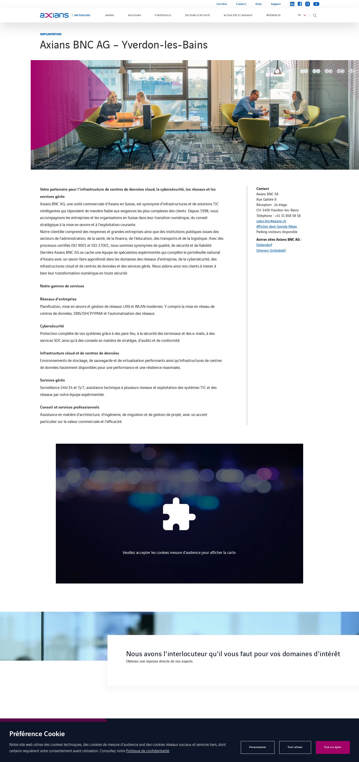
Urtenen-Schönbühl (271, 250)
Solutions (134, 15)
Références (273, 15)
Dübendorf (264, 244)
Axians (109, 15)
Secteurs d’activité (197, 15)
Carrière (222, 4)
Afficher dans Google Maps (276, 226)
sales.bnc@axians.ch (271, 220)
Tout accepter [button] (333, 747)
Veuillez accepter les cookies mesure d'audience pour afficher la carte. (179, 552)
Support (276, 4)
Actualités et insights (238, 15)
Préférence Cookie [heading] (37, 734)
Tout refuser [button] (295, 747)
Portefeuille (163, 15)
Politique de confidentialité (147, 750)
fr (299, 15)
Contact (241, 4)
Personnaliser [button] (257, 747)
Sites (258, 4)
